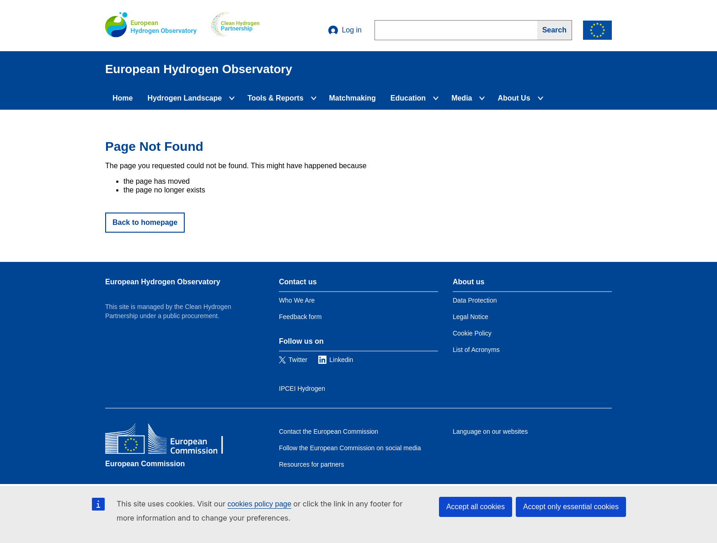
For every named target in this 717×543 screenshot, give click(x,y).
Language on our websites (490, 431)
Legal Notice (470, 316)
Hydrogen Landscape (184, 98)
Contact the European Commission (328, 431)
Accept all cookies (475, 507)
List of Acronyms (476, 349)
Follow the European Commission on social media (350, 448)
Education (408, 98)
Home (122, 98)
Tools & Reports (275, 98)
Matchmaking (352, 98)
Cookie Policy (472, 333)
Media (461, 98)
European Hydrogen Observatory (162, 282)
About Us (514, 98)
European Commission (145, 464)
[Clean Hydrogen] (235, 25)
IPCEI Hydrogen (302, 388)
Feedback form (300, 316)
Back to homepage (144, 222)
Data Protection (475, 300)
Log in (345, 30)
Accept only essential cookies (571, 507)
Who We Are (297, 300)
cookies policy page (259, 504)
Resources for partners (311, 464)
